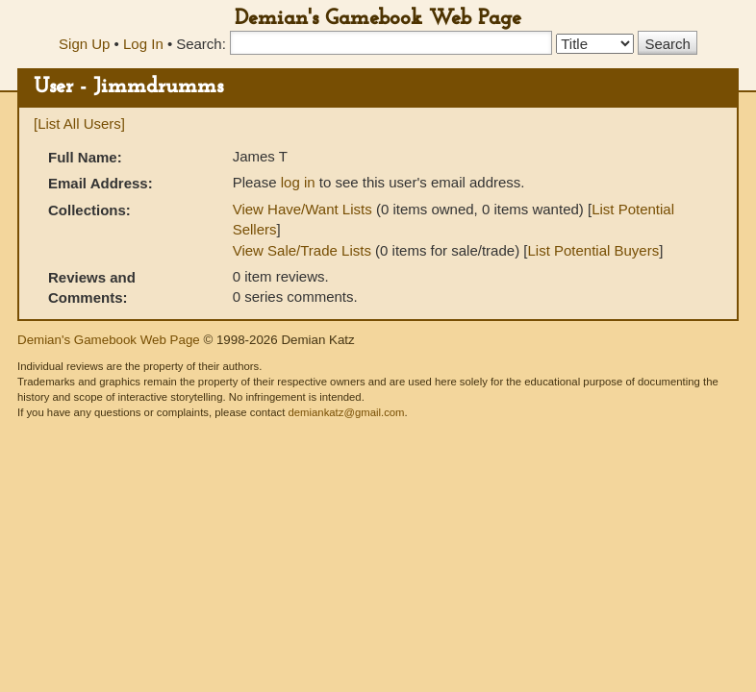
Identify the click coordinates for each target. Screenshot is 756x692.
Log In (143, 44)
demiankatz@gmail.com (346, 412)
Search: (201, 44)
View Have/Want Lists (302, 209)
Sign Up (84, 44)
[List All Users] (79, 123)
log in (298, 182)
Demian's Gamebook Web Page (378, 19)
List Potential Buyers (593, 250)
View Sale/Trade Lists (302, 250)
